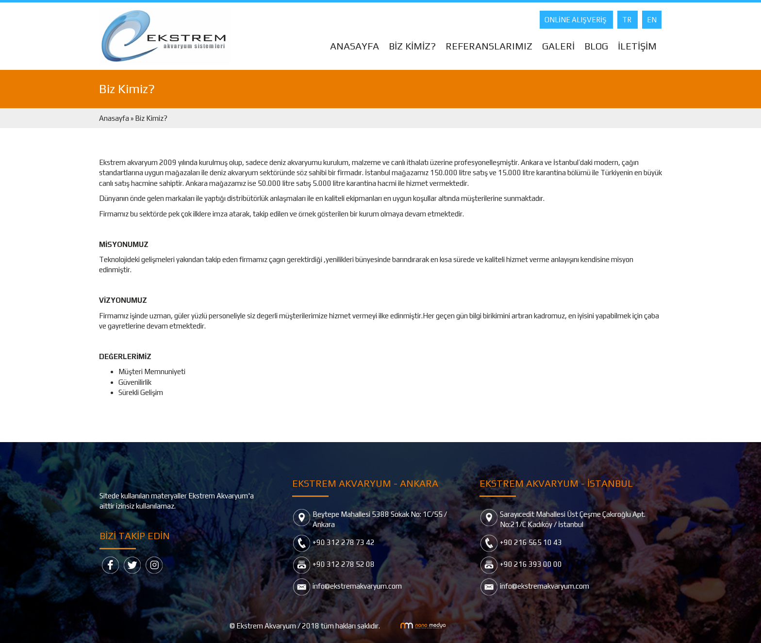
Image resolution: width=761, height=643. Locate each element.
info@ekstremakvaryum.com (357, 586)
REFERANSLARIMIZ (489, 45)
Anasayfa (115, 118)
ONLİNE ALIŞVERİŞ (576, 20)
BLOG (596, 45)
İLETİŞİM (637, 45)
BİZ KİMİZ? (412, 45)
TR (627, 20)
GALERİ (558, 45)
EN (652, 20)
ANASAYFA (354, 45)
